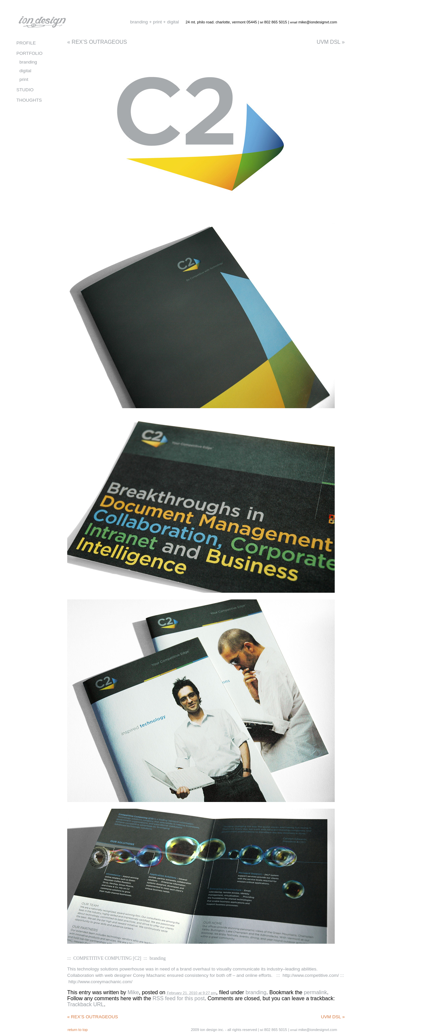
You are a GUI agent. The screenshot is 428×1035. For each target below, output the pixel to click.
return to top (78, 1030)
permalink (315, 992)
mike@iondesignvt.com (317, 22)
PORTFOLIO (29, 53)
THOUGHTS (29, 100)
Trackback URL (85, 1004)
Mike (133, 992)
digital (25, 70)
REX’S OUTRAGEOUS (97, 42)
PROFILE (26, 42)
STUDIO (24, 89)
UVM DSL (331, 42)
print (23, 79)
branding (255, 992)
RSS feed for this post (178, 998)
